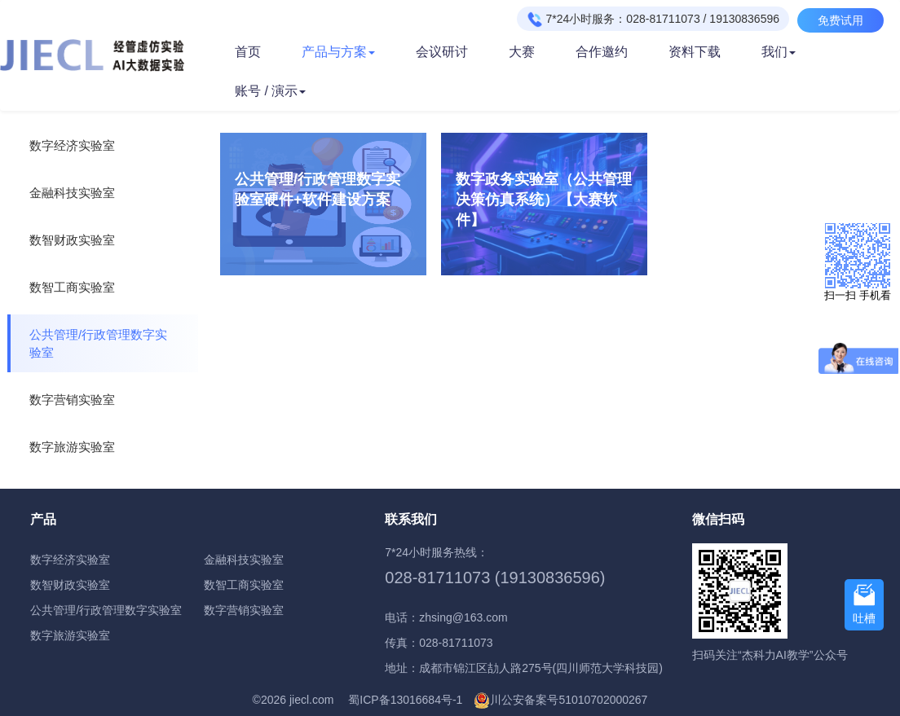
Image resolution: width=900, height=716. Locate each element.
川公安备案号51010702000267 (568, 699)
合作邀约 (602, 52)
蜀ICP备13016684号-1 (405, 699)
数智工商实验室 (72, 287)
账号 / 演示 (270, 91)
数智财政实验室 (72, 240)
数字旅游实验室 (72, 447)
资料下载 (694, 52)
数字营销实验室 (72, 399)
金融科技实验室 (72, 193)
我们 (778, 52)
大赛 (522, 52)
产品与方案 (338, 52)
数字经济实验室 (72, 145)
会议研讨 (442, 52)
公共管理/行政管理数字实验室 (98, 343)
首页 (248, 52)
